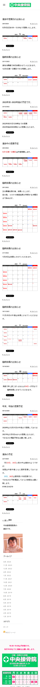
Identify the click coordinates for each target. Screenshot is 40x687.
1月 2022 (7, 575)
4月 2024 (7, 562)
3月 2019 (7, 610)
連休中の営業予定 (10, 143)
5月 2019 (7, 603)
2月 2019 (7, 613)
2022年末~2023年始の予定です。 (17, 102)
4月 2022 (7, 572)
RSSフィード (11, 632)
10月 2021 (7, 582)
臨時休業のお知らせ (11, 57)
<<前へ (5, 520)
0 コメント (34, 24)
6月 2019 (7, 599)
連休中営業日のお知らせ (13, 19)
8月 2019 (7, 596)
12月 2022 (7, 569)
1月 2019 (7, 616)
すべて (6, 627)
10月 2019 (7, 593)
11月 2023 (7, 565)
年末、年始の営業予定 (12, 406)
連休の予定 (7, 454)
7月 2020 (7, 589)
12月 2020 (7, 586)
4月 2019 (7, 606)
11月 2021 (7, 579)
